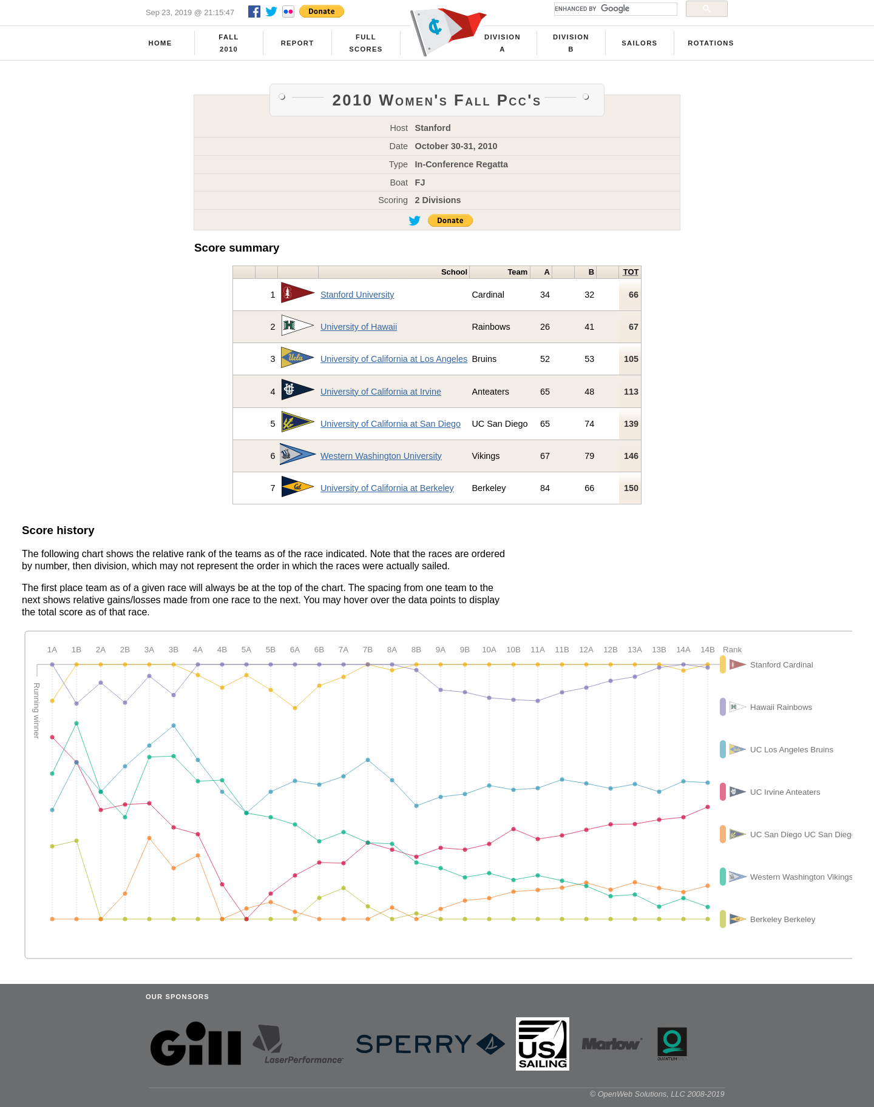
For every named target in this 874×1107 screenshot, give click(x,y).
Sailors (639, 43)
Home (160, 43)
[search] (614, 9)
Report (297, 43)
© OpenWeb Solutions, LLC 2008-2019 (657, 1094)
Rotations (711, 43)
